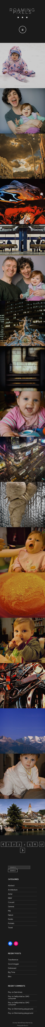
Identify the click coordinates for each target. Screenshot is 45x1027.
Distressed (12, 968)
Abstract (11, 886)
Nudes (10, 919)
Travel (10, 928)
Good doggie (13, 964)
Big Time (11, 972)
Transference (13, 960)
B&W (10, 898)
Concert (11, 902)
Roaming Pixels (22, 11)
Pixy (9, 992)
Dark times (18, 992)
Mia (9, 911)
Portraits (11, 923)
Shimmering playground (23, 1009)
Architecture (12, 890)
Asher (10, 894)
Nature (10, 915)
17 (41, 844)
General (11, 907)
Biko (9, 976)
